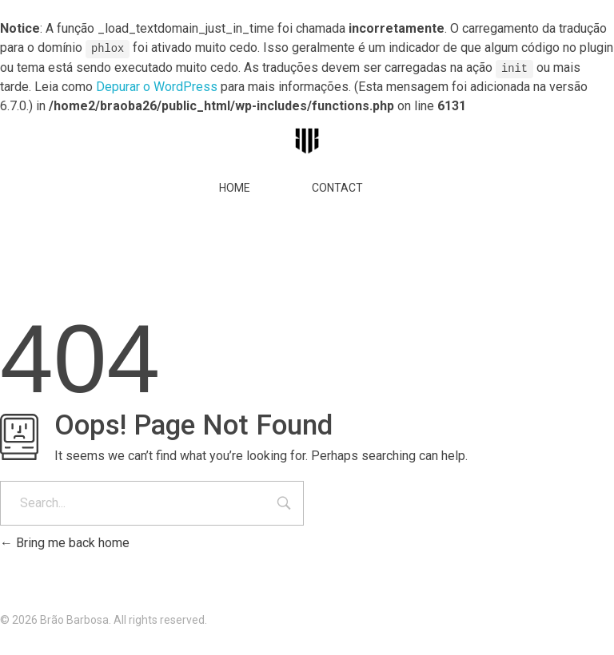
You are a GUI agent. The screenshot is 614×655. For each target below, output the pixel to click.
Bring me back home (65, 542)
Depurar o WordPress (156, 85)
